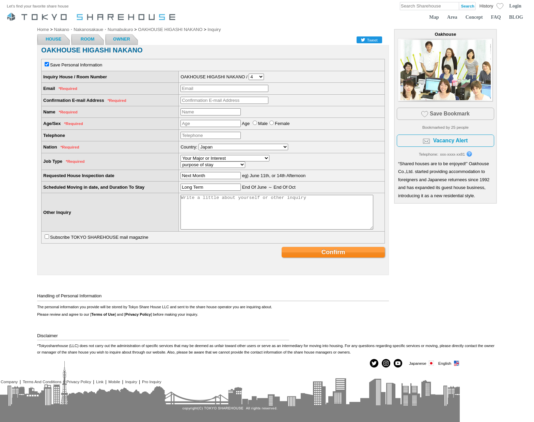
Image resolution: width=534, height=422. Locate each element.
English (449, 363)
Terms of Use (103, 314)
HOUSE (53, 39)
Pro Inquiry (151, 381)
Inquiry (131, 381)
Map (434, 17)
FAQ (496, 17)
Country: (188, 147)
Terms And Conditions (42, 381)
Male (263, 123)
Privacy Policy (138, 314)
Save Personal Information (76, 64)
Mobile (114, 381)
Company (9, 381)
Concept (474, 17)
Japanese (422, 363)
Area (452, 17)
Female (282, 123)
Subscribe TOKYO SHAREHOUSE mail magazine (99, 237)
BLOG (516, 17)
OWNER (121, 39)
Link (99, 381)
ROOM (87, 39)
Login (515, 6)
